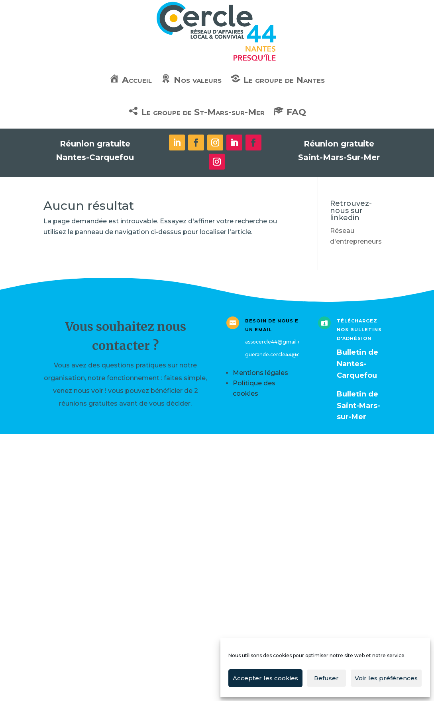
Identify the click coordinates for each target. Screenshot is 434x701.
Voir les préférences (386, 678)
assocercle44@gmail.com (277, 342)
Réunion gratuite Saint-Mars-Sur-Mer (339, 150)
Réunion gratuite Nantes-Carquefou (95, 150)
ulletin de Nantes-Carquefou (357, 364)
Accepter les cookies (265, 678)
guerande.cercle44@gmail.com (284, 354)
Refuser (326, 678)
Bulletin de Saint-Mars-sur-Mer (358, 406)
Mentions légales (260, 373)
